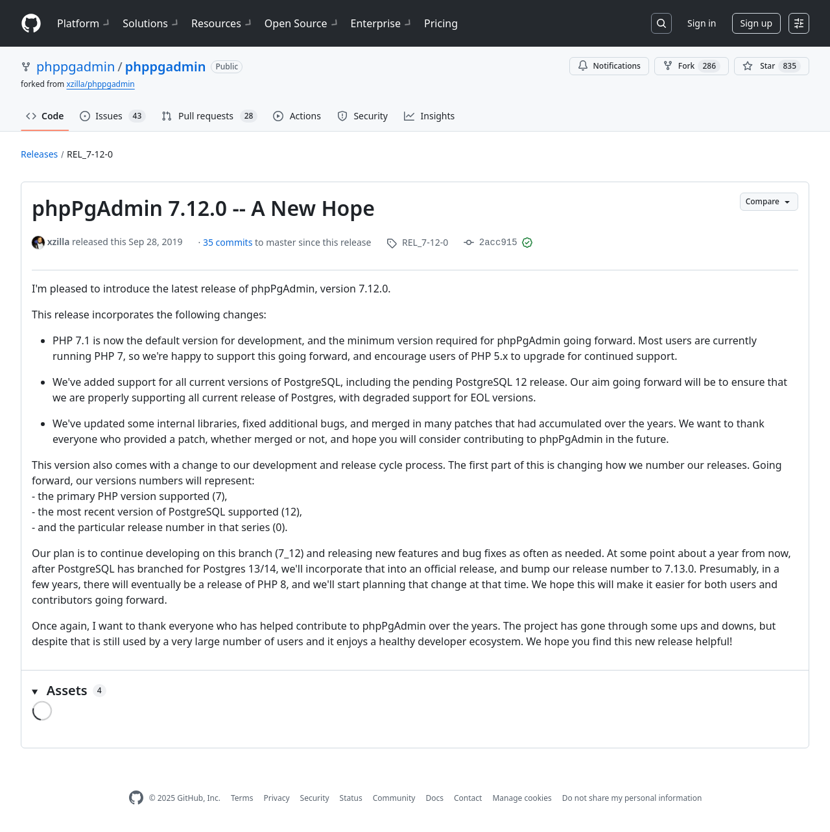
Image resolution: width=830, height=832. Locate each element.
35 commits (229, 242)
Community (394, 797)
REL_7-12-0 (90, 154)
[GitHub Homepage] (136, 798)
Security (314, 797)
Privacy (277, 797)
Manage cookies (521, 797)
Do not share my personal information (632, 797)
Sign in (701, 23)
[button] (415, 690)
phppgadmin (75, 66)
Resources (222, 23)
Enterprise (382, 23)
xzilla (58, 241)
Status (351, 797)
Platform (84, 23)
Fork (691, 66)
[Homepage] (31, 23)
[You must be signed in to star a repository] (771, 66)
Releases (39, 154)
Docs (434, 797)
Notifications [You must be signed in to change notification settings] (609, 65)
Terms (242, 797)
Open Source (302, 23)
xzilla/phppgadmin (100, 83)
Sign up (756, 23)
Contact (468, 797)
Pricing (441, 23)
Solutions (152, 23)
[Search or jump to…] (661, 23)
